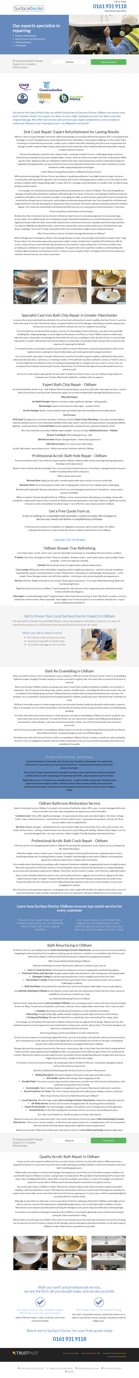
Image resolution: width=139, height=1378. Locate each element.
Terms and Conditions (111, 1368)
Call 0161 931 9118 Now (69, 539)
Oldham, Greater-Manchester (59, 1368)
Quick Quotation (108, 62)
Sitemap (69, 1371)
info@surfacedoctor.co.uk (87, 1368)
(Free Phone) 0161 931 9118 (31, 1368)
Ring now (69, 1140)
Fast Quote (108, 1140)
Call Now (69, 62)
